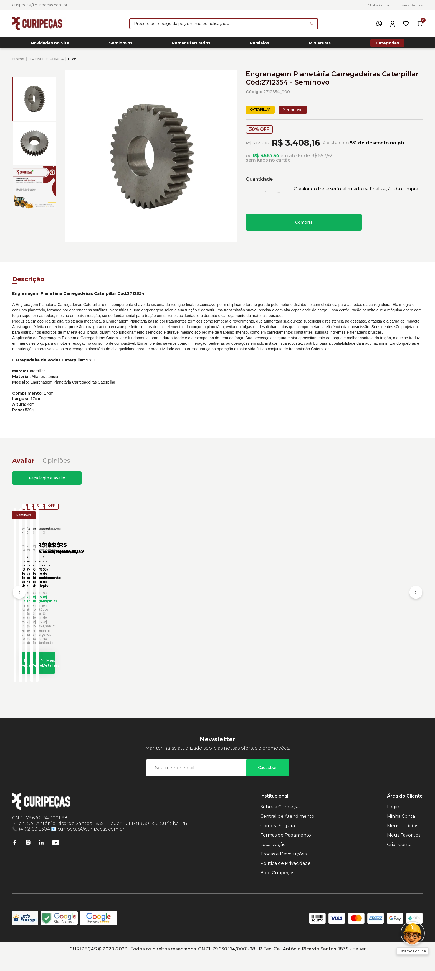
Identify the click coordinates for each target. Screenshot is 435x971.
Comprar (303, 225)
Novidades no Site (50, 44)
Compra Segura (277, 841)
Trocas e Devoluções (283, 869)
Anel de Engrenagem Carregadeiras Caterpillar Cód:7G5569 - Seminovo (361, 619)
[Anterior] (19, 602)
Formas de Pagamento (285, 850)
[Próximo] (416, 602)
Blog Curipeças (277, 888)
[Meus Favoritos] (406, 23)
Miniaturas (320, 44)
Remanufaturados (191, 44)
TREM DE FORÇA (46, 62)
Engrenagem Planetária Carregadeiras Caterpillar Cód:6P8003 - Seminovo (258, 619)
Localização (273, 859)
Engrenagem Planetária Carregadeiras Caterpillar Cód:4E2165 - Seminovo (156, 619)
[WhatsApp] (379, 23)
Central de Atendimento (287, 831)
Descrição (28, 282)
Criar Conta (399, 859)
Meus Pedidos (412, 5)
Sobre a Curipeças (280, 822)
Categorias (387, 44)
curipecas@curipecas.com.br (39, 5)
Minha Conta (378, 5)
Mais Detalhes (67, 675)
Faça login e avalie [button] (47, 481)
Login (393, 822)
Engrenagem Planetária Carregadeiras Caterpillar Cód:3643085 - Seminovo (53, 619)
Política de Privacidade (285, 878)
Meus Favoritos (403, 850)
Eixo (72, 62)
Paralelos (259, 44)
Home (18, 62)
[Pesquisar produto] (312, 23)
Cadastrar (267, 782)
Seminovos (120, 44)
